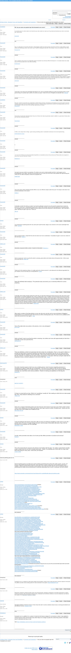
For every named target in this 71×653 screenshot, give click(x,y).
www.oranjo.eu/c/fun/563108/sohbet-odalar (24, 533)
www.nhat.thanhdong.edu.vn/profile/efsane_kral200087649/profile (29, 541)
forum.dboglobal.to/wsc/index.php (22, 504)
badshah (2, 600)
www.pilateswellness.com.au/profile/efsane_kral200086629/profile (29, 529)
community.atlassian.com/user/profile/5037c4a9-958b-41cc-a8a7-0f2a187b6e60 (32, 545)
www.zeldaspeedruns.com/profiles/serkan (24, 569)
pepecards (17, 36)
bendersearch (17, 63)
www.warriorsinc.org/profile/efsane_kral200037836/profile (27, 518)
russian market (18, 451)
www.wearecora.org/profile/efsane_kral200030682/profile (27, 492)
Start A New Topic (50, 23)
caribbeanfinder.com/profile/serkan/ (22, 550)
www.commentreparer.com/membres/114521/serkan (26, 484)
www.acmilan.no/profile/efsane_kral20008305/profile (26, 553)
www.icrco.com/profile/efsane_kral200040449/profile (26, 549)
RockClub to (17, 106)
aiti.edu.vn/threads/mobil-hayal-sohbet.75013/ (24, 543)
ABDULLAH (2, 243)
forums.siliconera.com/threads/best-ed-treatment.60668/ (27, 500)
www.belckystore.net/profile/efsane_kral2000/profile (26, 560)
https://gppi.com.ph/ (19, 410)
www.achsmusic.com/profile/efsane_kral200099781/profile (27, 552)
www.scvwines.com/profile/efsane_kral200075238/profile (27, 527)
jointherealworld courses (19, 133)
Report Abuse (35, 649)
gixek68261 (2, 26)
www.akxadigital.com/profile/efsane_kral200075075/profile (27, 537)
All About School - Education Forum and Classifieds (11, 22)
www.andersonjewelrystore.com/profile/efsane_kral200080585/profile (29, 548)
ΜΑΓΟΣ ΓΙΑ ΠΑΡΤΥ (19, 383)
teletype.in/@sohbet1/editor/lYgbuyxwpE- (23, 534)
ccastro (40, 271)
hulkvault (66, 92)
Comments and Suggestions (30, 22)
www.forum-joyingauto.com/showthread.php (24, 498)
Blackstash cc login (19, 425)
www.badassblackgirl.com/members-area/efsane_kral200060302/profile (30, 524)
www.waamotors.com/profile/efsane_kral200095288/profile (27, 561)
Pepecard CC (17, 49)
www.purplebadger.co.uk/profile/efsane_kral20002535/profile (28, 522)
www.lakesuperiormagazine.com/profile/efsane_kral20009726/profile (29, 551)
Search (63, 19)
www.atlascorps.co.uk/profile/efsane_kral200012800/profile (27, 557)
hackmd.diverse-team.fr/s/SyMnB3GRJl (23, 532)
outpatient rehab (28, 605)
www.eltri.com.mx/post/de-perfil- (21, 563)
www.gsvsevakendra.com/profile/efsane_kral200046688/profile (28, 491)
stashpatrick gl (18, 340)
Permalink (53, 27)
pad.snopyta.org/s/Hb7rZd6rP (21, 535)
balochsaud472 (3, 363)
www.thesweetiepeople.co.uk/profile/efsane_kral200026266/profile (29, 523)
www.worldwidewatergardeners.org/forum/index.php (26, 499)
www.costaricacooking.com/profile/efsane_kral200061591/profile (28, 494)
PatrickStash (17, 120)
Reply (56, 23)
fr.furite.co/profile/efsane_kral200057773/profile (25, 559)
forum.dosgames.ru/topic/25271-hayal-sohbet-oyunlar (26, 505)
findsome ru (17, 158)
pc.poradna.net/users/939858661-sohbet (23, 567)
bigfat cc (23, 236)
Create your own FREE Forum (31, 648)
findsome (17, 436)
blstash (48, 357)
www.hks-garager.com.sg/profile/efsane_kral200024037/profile (28, 486)
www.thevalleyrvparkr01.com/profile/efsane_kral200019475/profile (29, 521)
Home (49, 19)
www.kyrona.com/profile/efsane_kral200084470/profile (26, 530)
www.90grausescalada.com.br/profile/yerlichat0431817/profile (28, 520)
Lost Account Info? (67, 17)
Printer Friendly (67, 23)
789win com (17, 395)
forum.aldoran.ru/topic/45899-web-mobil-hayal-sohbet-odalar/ (28, 501)
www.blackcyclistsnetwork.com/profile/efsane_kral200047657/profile (29, 565)
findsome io (17, 372)
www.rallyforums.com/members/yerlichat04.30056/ (25, 495)
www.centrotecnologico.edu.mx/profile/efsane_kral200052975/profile (29, 542)
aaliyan (1, 309)
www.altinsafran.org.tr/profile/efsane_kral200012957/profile (27, 517)
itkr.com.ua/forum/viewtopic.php (21, 496)
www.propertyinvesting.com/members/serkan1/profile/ (26, 485)
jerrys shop (17, 327)
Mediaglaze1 (3, 613)
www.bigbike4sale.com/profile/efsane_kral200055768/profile (27, 562)
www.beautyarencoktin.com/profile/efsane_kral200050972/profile (28, 547)
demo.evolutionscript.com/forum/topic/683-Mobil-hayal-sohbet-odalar (29, 509)
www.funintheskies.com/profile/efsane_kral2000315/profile (27, 490)
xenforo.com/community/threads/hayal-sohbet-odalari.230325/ (28, 507)
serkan (1, 481)
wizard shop (36, 303)
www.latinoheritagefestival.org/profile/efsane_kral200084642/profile (29, 539)
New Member (68, 16)
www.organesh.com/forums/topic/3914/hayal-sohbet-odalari (27, 506)
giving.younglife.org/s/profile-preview (22, 540)
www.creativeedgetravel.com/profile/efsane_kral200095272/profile (29, 544)
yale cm (16, 211)
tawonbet (20, 225)
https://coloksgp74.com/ (53, 582)
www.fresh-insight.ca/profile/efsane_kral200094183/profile (27, 538)
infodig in (17, 192)
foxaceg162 (2, 43)
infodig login (17, 176)
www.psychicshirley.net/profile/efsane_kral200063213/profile (27, 489)
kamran (1, 220)
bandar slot (26, 259)
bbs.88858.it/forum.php (20, 502)
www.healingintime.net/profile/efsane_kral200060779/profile (27, 519)
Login (69, 13)
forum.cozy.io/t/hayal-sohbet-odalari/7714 (23, 503)
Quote (61, 27)
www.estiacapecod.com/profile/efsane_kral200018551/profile (28, 526)
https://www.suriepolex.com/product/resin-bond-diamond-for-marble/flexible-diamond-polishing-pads (37, 473)
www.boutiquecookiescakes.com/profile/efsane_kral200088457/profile (30, 493)
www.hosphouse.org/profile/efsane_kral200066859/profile (27, 554)
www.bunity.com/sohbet (20, 568)
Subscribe (61, 23)
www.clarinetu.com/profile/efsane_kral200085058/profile (27, 488)
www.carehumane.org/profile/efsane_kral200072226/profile (27, 528)
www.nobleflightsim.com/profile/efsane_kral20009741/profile (27, 558)
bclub (34, 316)
